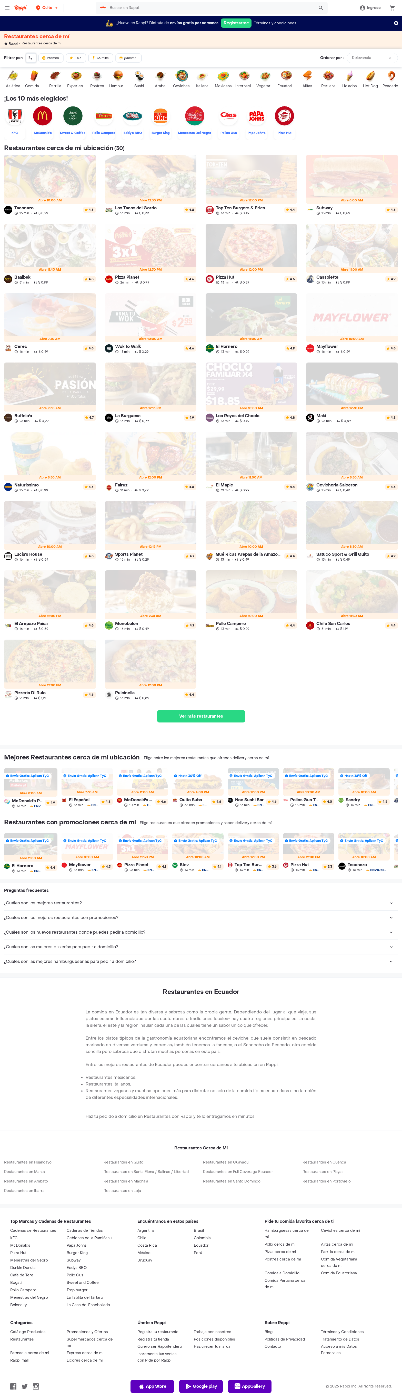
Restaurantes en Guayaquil (226, 1162)
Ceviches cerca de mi (340, 1230)
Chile (141, 1238)
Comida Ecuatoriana (339, 1273)
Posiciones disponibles (214, 1339)
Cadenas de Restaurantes (33, 1230)
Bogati (16, 1282)
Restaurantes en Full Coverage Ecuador (238, 1171)
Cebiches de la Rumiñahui (90, 1238)
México (143, 1252)
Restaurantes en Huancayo (28, 1162)
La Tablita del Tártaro (85, 1297)
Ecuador (201, 1245)
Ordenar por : (332, 57)
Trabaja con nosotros (212, 1331)
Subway (74, 1260)
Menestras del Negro (29, 1260)
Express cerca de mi (85, 1353)
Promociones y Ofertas (87, 1331)
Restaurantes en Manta (24, 1171)
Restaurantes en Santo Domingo (231, 1181)
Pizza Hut (18, 1252)
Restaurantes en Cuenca (324, 1162)
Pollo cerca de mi (280, 1244)
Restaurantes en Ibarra (24, 1190)
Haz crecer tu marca (212, 1346)
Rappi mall (19, 1360)
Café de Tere (21, 1275)
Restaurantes (22, 1339)
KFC (13, 1238)
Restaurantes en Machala (126, 1181)
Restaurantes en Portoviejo (327, 1181)
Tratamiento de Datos (340, 1339)
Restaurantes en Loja (122, 1190)
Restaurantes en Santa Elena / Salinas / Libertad (146, 1171)
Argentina (146, 1230)
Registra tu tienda (153, 1339)
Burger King (77, 1252)
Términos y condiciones (275, 23)
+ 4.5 (75, 58)
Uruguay (144, 1260)
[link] (50, 185)
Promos (50, 58)
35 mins (100, 58)
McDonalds (20, 1245)
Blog (269, 1331)
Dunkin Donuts (23, 1267)
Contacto (273, 1346)
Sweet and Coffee (83, 1282)
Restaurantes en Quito (123, 1162)
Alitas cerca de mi (337, 1244)
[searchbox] (210, 8)
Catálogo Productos (28, 1331)
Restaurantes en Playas (323, 1171)
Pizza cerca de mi (280, 1251)
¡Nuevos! (128, 58)
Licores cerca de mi (85, 1360)
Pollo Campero (23, 1290)
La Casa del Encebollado (88, 1305)
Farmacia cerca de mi (29, 1353)
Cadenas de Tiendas (85, 1230)
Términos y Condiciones (342, 1331)
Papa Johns (77, 1245)
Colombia (202, 1238)
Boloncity (18, 1305)
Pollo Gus (75, 1275)
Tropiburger (77, 1290)
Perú (198, 1252)
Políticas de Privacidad (285, 1339)
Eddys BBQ (77, 1267)
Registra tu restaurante (157, 1331)
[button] (47, 8)
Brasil (199, 1230)
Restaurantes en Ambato (26, 1181)
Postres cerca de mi (283, 1259)
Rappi (11, 43)
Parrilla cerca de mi (338, 1251)
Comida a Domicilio (282, 1273)
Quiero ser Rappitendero (159, 1346)
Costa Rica (147, 1245)
